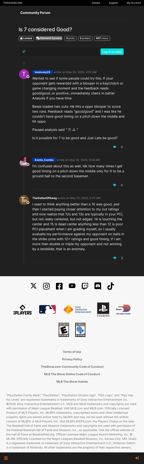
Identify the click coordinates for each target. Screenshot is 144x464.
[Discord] (97, 286)
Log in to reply (112, 51)
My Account (134, 2)
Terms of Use (72, 351)
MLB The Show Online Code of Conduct (72, 374)
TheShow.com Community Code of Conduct (72, 366)
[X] (33, 286)
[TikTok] (110, 286)
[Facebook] (59, 286)
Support (113, 2)
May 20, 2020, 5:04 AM (84, 159)
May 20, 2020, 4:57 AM (81, 72)
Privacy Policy (72, 359)
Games (96, 2)
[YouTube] (72, 286)
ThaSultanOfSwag (44, 198)
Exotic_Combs (44, 159)
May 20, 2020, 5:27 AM (85, 198)
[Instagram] (46, 286)
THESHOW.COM (12, 2)
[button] (6, 458)
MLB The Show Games (72, 381)
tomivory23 (42, 72)
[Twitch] (85, 286)
